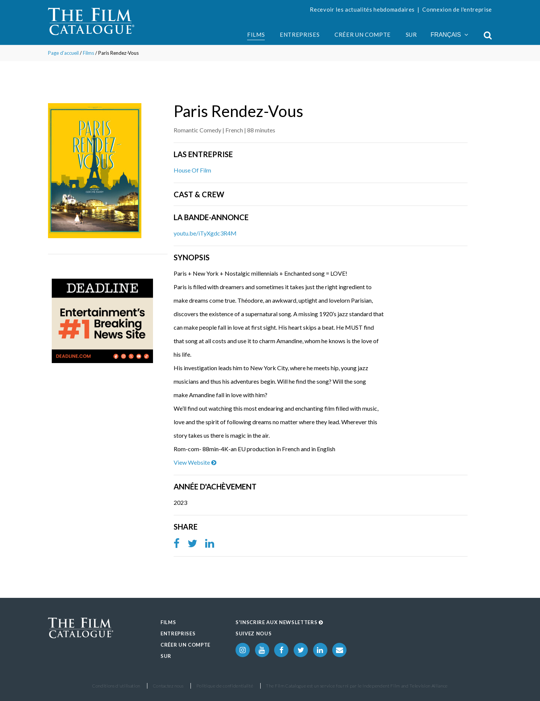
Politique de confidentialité (225, 686)
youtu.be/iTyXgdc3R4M (205, 233)
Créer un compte (362, 34)
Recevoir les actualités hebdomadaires (362, 9)
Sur (411, 34)
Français (449, 35)
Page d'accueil (63, 53)
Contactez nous (168, 686)
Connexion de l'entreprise (457, 9)
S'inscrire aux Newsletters (279, 622)
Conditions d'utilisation (116, 686)
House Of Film (192, 170)
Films (256, 34)
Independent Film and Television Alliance (405, 686)
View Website (195, 462)
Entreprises (300, 34)
